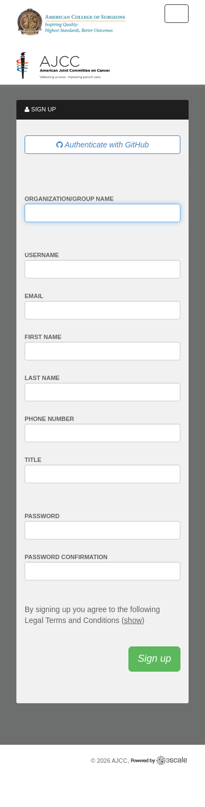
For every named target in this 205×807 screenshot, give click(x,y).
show (133, 620)
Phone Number (49, 419)
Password (42, 516)
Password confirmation (66, 557)
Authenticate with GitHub (102, 144)
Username (42, 255)
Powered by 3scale (159, 760)
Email (34, 296)
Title (33, 459)
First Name (43, 337)
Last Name (42, 378)
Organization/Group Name (69, 198)
